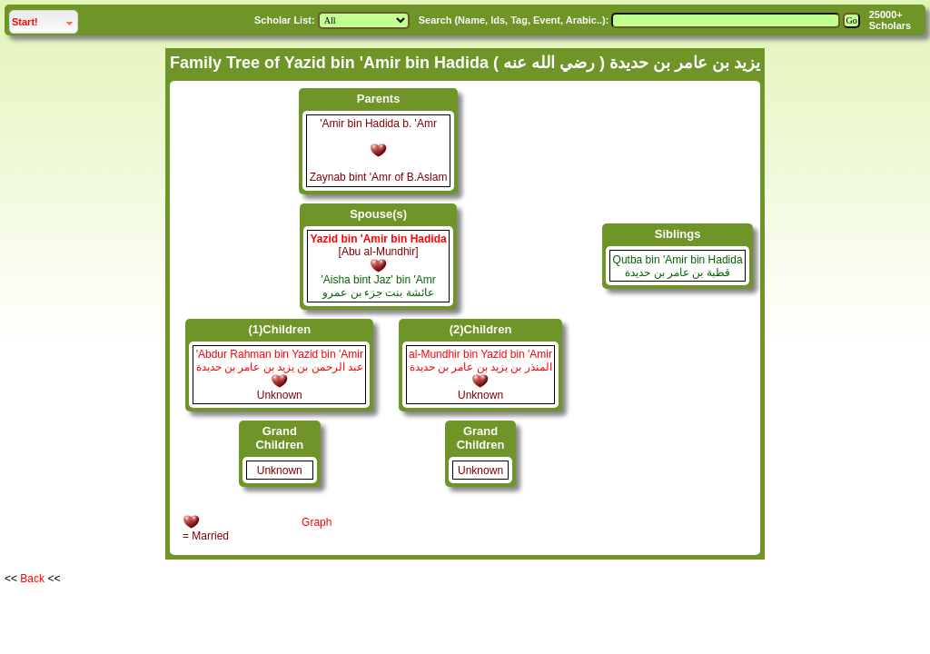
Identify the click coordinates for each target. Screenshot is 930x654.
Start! (44, 19)
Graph (316, 522)
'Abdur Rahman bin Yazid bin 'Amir (279, 354)
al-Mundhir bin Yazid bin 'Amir (480, 354)
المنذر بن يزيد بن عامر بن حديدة (481, 367)
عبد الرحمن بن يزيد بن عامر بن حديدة (279, 367)
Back (32, 578)
